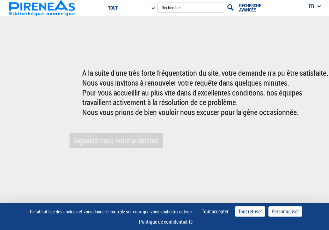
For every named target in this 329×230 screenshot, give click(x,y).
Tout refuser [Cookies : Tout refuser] (250, 211)
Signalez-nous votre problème (115, 140)
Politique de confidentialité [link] (166, 221)
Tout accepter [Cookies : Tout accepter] (215, 211)
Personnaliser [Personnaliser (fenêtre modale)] (285, 211)
